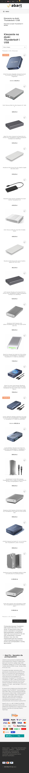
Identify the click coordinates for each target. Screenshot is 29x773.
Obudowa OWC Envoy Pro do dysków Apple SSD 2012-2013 (14, 168)
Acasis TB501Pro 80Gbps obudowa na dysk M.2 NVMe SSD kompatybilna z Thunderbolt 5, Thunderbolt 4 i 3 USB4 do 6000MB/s (14, 418)
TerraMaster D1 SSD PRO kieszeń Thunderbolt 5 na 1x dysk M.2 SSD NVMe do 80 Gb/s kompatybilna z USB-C (14, 480)
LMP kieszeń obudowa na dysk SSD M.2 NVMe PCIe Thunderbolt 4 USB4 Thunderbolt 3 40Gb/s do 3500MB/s (14, 293)
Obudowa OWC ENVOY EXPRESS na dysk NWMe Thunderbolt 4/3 (14, 199)
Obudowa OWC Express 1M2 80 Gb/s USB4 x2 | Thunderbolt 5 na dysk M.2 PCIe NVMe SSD (14, 511)
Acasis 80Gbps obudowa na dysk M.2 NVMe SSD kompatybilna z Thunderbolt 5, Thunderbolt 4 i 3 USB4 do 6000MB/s (14, 449)
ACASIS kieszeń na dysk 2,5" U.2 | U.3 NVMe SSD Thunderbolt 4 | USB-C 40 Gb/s (14, 542)
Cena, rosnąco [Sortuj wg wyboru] (14, 47)
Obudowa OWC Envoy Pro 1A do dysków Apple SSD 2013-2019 (14, 261)
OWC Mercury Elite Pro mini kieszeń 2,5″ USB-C (14, 106)
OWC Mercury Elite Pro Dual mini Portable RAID (14, 230)
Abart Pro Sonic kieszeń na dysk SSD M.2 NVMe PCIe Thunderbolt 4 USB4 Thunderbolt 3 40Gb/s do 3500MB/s (14, 137)
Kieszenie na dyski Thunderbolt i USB (12, 19)
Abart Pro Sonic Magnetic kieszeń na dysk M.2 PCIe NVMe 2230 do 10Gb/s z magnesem (14, 75)
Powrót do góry (19, 621)
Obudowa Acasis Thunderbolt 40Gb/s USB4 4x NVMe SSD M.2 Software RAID (14, 573)
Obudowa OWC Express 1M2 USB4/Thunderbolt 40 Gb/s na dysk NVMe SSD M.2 (14, 324)
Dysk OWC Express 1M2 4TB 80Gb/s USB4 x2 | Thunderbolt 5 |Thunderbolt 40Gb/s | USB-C (14, 605)
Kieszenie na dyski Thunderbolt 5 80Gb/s (13, 24)
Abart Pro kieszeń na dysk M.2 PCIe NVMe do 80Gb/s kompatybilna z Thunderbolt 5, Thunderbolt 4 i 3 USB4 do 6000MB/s (14, 355)
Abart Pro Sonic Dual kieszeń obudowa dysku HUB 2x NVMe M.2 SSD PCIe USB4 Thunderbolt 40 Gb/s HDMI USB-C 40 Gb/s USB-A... (14, 387)
